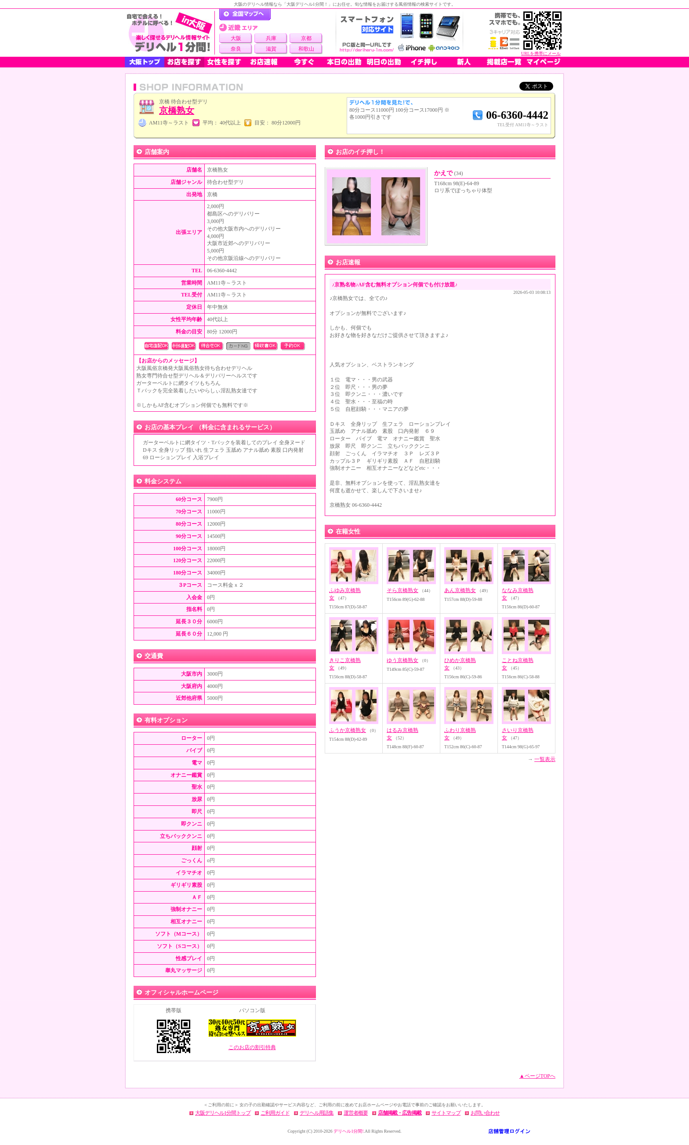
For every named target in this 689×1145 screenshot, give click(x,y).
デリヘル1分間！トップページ (245, 14)
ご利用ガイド (275, 1113)
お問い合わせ (485, 1113)
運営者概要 (356, 1113)
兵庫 (271, 38)
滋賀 (271, 49)
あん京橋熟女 (460, 590)
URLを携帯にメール (541, 53)
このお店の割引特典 (252, 1047)
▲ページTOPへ (537, 1076)
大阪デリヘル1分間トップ (222, 1113)
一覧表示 (544, 759)
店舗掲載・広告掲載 (399, 1113)
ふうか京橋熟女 (347, 730)
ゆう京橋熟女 (402, 660)
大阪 (236, 38)
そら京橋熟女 (402, 590)
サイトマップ (446, 1113)
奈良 (236, 49)
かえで (448, 173)
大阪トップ (144, 62)
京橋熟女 (176, 110)
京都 (306, 38)
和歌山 (306, 49)
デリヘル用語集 (317, 1113)
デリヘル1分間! (348, 1131)
